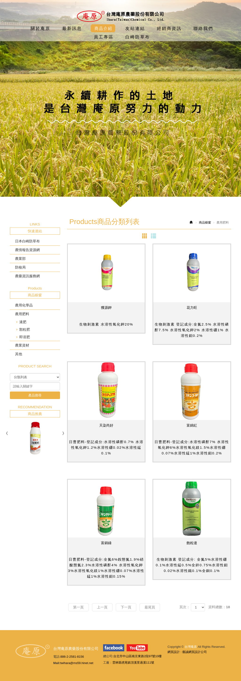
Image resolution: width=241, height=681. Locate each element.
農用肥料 (22, 314)
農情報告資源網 (27, 250)
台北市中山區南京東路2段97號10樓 (137, 656)
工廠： (107, 662)
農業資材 (22, 345)
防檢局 (20, 267)
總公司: (108, 656)
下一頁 (126, 607)
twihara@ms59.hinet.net (76, 663)
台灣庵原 (120, 16)
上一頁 (102, 607)
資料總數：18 (219, 607)
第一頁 (78, 607)
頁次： (184, 607)
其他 (18, 354)
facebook (113, 647)
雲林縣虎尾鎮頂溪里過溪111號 (133, 662)
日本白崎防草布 (27, 241)
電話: (56, 656)
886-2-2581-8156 (72, 656)
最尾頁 (150, 607)
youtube (137, 647)
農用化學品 (24, 305)
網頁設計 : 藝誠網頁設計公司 (187, 652)
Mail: (56, 663)
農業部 (20, 259)
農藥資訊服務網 (27, 276)
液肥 (22, 322)
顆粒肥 (24, 329)
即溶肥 (24, 337)
